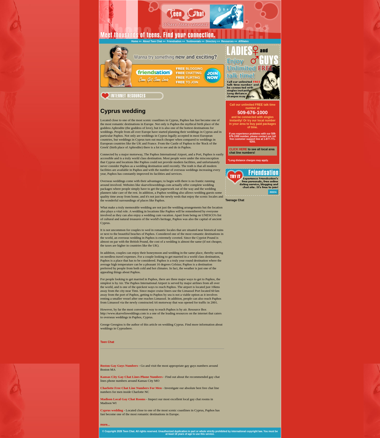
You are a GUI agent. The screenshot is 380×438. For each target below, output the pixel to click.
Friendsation (174, 41)
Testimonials (193, 41)
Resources (227, 41)
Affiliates (243, 41)
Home (134, 41)
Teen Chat (107, 342)
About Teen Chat (152, 41)
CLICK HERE (238, 149)
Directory (211, 41)
